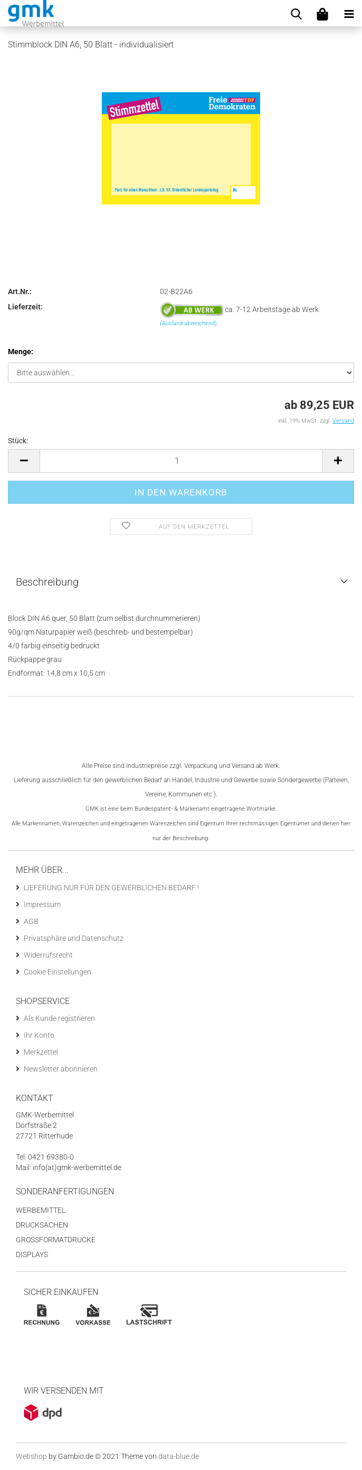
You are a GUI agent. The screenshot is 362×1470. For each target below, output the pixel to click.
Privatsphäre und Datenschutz (73, 938)
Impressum (42, 904)
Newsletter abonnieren (61, 1069)
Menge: (20, 351)
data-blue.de (178, 1456)
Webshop (31, 1456)
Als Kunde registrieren (59, 1018)
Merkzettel (41, 1052)
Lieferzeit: (25, 307)
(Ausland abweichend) (188, 323)
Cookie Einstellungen (57, 972)
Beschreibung (47, 582)
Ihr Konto (39, 1035)
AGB (31, 921)
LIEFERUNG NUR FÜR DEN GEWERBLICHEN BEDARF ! (111, 887)
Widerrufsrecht (48, 955)
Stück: (18, 440)
